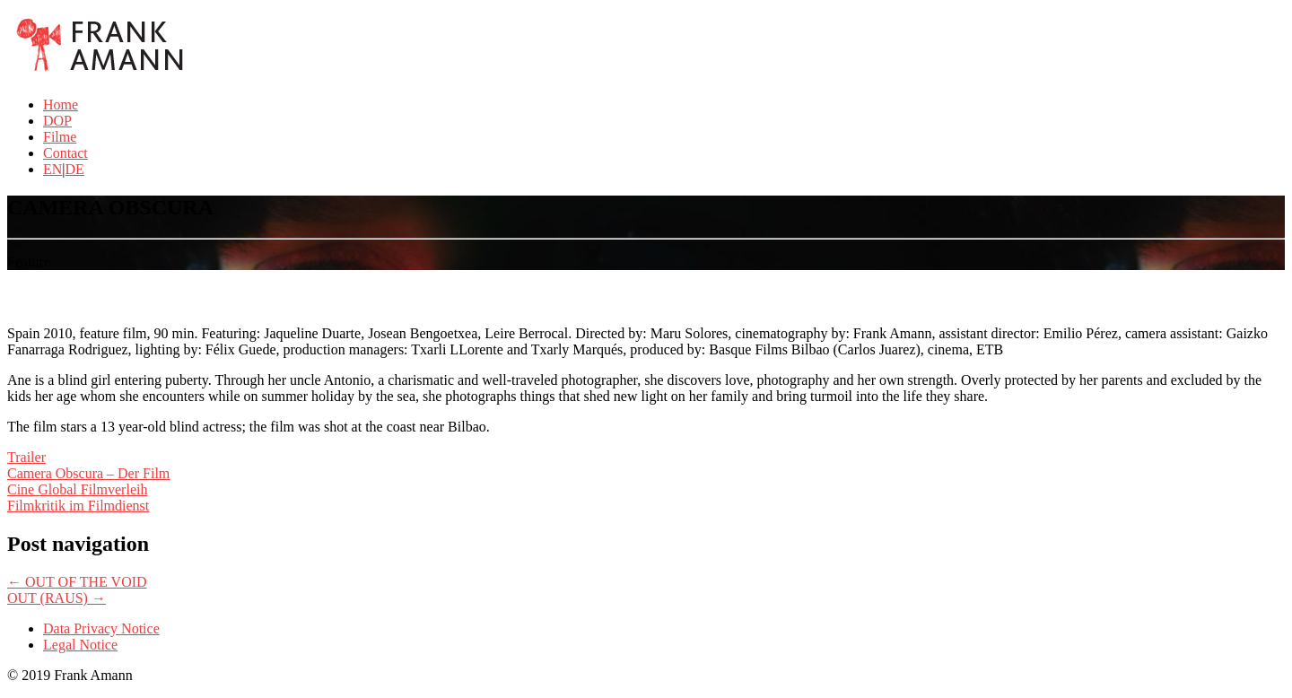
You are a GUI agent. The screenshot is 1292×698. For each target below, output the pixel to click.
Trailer (26, 457)
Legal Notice (80, 644)
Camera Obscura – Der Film (88, 473)
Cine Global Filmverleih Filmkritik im (77, 497)
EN (52, 169)
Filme (59, 136)
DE (74, 169)
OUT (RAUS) (56, 598)
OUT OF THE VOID (77, 581)
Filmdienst (118, 505)
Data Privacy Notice (101, 628)
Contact (65, 153)
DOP (57, 120)
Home (60, 104)
